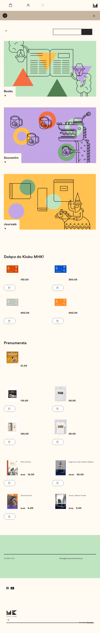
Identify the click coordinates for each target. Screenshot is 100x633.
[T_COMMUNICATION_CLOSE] (94, 16)
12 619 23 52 (9, 558)
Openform (90, 622)
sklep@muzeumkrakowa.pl (70, 558)
